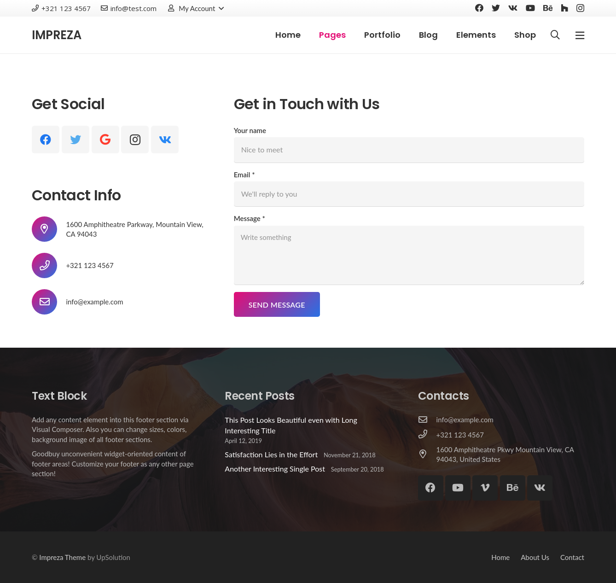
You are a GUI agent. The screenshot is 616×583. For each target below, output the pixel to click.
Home (500, 557)
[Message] (409, 255)
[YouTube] (530, 8)
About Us (535, 557)
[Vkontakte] (512, 8)
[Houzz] (564, 8)
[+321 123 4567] (427, 435)
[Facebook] (479, 8)
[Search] (555, 35)
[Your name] (409, 149)
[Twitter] (496, 8)
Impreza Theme (62, 557)
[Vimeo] (485, 488)
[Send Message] (277, 304)
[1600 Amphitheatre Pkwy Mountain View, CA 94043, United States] (427, 454)
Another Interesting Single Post (275, 468)
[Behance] (547, 8)
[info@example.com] (49, 302)
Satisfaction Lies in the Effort (271, 454)
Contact (572, 557)
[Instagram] (580, 8)
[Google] (105, 139)
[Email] (409, 193)
